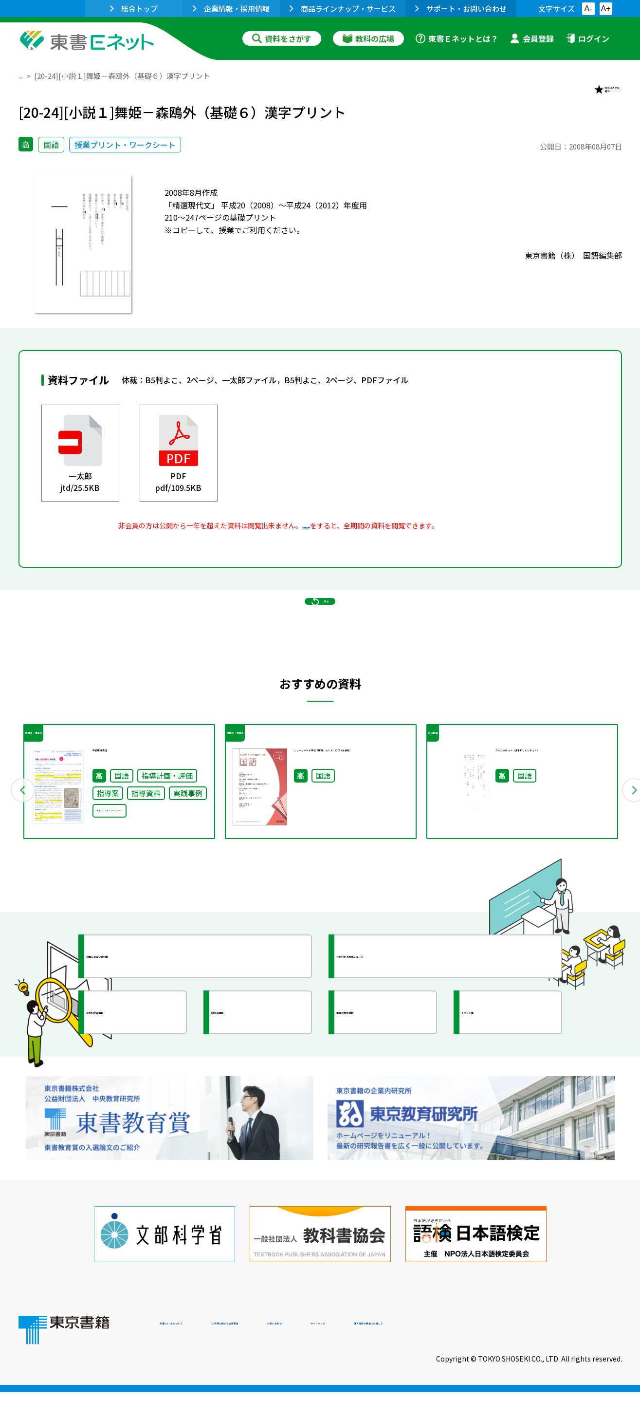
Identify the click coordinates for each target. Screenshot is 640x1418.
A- (588, 8)
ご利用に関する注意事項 (306, 1352)
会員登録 (532, 38)
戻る (320, 643)
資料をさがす (281, 38)
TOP (26, 76)
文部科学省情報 (134, 1081)
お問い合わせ (401, 1352)
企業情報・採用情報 (231, 8)
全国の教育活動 (384, 1081)
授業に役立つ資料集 (143, 1025)
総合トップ (134, 8)
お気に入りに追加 (580, 96)
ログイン (587, 38)
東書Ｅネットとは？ (457, 38)
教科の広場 (368, 38)
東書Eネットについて (197, 1352)
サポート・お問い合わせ (461, 8)
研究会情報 (251, 1081)
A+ (605, 8)
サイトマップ (476, 1352)
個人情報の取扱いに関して (575, 1352)
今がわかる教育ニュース (402, 1025)
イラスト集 (501, 1081)
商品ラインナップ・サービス (343, 8)
